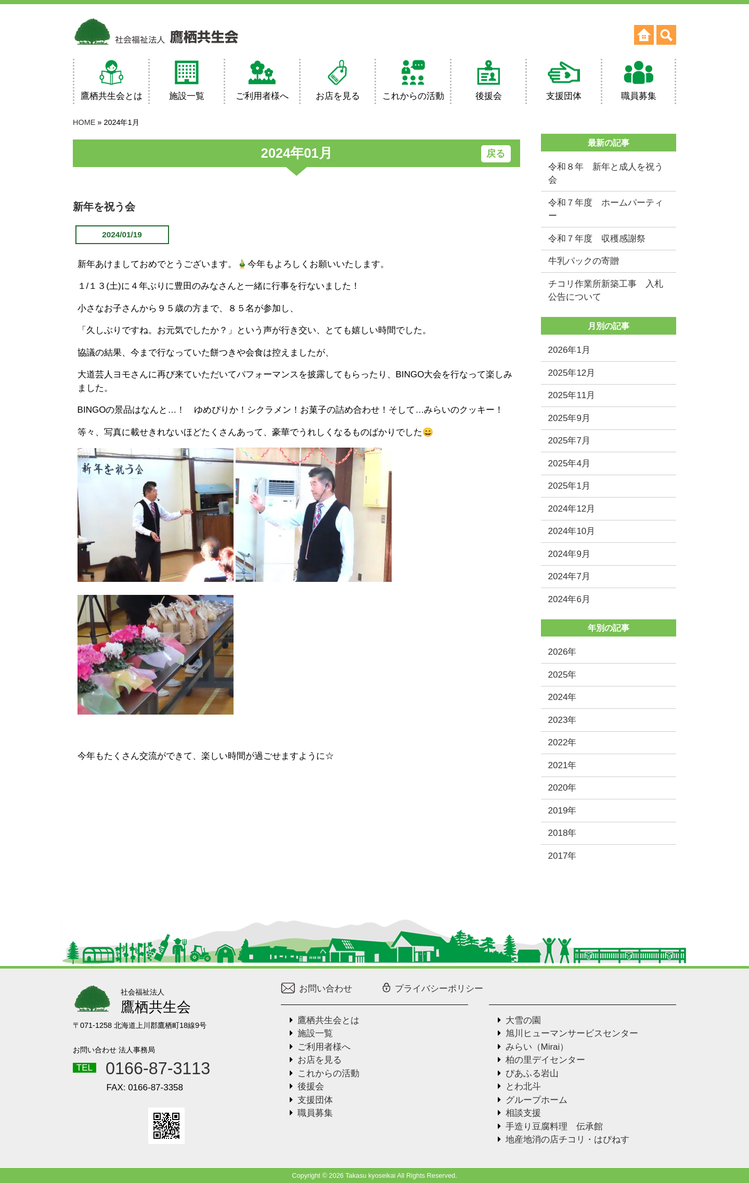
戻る (495, 153)
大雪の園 (523, 1020)
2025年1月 (569, 486)
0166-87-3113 (158, 1068)
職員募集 (315, 1113)
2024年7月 (569, 576)
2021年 (562, 765)
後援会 (311, 1086)
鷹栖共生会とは (328, 1020)
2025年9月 (569, 418)
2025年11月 (572, 395)
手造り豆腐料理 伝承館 (554, 1126)
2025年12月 (572, 373)
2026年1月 (569, 350)
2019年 (562, 811)
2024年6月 (569, 599)
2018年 (562, 833)
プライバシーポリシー (432, 989)
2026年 (562, 652)
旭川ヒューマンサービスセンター (572, 1033)
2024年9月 (569, 554)
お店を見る (320, 1060)
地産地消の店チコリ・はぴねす (567, 1139)
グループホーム (536, 1100)
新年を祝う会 (104, 206)
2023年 (562, 720)
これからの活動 (328, 1073)
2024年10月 (572, 531)
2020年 (562, 788)
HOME (84, 122)
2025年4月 (569, 463)
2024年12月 (572, 509)
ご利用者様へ (324, 1047)
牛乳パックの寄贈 (583, 261)
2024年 (562, 697)
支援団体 (315, 1100)
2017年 (562, 856)
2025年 (562, 675)
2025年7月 (569, 441)
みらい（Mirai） (537, 1047)
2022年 (562, 742)
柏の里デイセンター (545, 1060)
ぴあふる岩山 (532, 1073)
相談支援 (523, 1113)
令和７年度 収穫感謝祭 (596, 239)
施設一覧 (315, 1033)
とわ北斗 (523, 1086)
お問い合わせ (316, 989)
